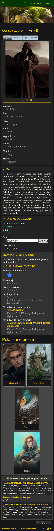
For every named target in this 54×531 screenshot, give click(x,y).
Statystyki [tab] (17, 37)
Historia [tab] (34, 37)
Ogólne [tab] (7, 37)
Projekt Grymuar (15, 310)
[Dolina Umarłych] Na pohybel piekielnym (25, 483)
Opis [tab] (26, 37)
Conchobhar (39, 383)
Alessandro (14, 383)
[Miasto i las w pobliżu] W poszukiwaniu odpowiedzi (28, 324)
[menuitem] (46, 3)
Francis (27, 427)
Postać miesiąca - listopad (17, 497)
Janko (27, 471)
